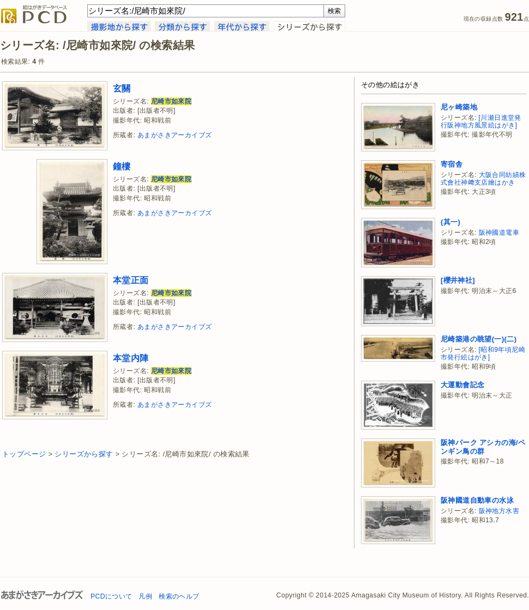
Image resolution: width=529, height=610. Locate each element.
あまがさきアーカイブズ (174, 135)
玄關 (122, 88)
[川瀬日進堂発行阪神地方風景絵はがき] (481, 122)
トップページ (24, 454)
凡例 (145, 596)
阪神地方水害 (499, 511)
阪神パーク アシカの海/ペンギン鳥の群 (483, 446)
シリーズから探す (84, 454)
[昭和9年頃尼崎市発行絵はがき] (483, 354)
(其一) (450, 222)
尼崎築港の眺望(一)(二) (478, 339)
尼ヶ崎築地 (459, 107)
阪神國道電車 (499, 232)
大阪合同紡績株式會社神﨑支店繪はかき (483, 179)
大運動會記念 (462, 385)
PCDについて (111, 596)
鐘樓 (122, 166)
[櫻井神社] (458, 280)
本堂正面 (131, 280)
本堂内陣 (131, 358)
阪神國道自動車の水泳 (477, 500)
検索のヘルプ (179, 596)
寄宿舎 (451, 164)
